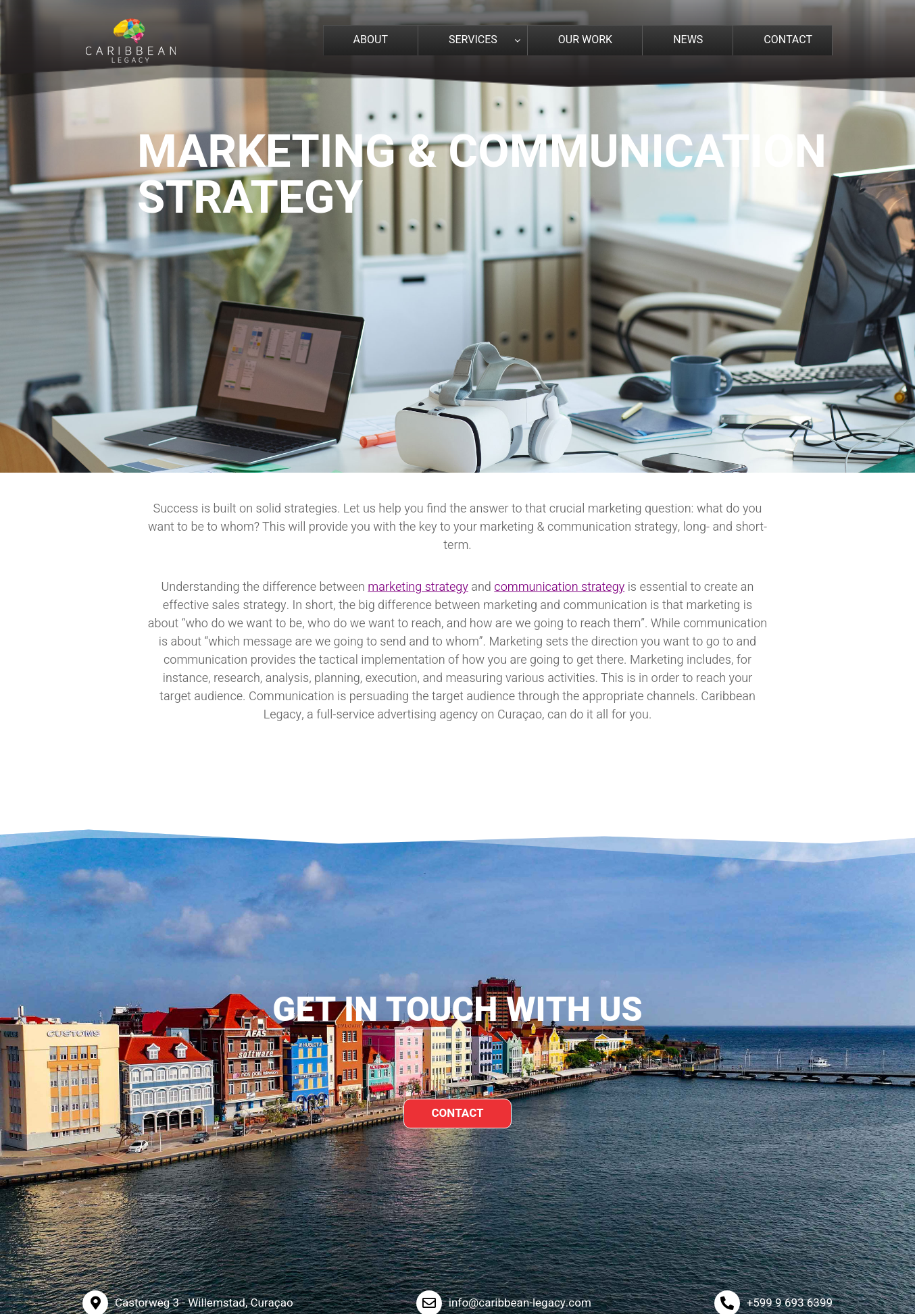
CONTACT (457, 1113)
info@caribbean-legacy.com (520, 1302)
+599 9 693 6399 (790, 1302)
